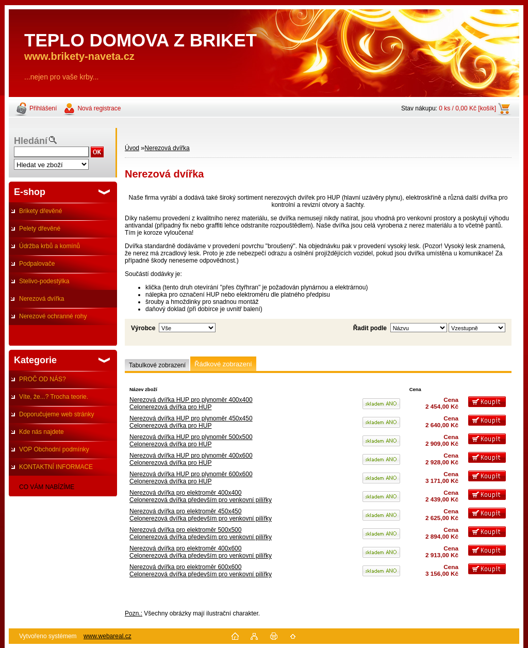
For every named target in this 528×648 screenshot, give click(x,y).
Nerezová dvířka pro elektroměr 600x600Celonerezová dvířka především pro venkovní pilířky (200, 570)
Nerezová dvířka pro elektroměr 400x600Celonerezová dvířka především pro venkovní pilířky (200, 552)
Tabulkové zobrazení (157, 365)
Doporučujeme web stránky (56, 414)
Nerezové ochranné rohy (53, 316)
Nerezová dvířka (41, 298)
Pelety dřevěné (39, 228)
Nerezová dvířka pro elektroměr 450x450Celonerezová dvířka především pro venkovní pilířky (200, 515)
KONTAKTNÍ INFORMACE (56, 467)
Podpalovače (37, 263)
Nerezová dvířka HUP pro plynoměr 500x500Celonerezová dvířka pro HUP (191, 440)
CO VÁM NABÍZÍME (46, 487)
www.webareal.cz (107, 636)
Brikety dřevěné (40, 211)
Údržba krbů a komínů (49, 246)
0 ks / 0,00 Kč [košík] (467, 108)
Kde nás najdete (41, 431)
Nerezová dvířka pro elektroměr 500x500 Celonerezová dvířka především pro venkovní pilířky (200, 533)
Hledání (30, 141)
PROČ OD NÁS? (42, 379)
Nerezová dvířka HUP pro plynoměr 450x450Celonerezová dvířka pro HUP (191, 422)
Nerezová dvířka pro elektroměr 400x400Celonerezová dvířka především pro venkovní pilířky (200, 496)
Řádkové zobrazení (223, 364)
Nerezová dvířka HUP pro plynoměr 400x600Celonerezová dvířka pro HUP (191, 459)
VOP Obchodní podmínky (54, 449)
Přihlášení (43, 108)
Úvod (132, 148)
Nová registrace (99, 108)
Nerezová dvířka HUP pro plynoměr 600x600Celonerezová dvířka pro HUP (191, 478)
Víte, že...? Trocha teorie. (53, 396)
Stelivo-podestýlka (44, 281)
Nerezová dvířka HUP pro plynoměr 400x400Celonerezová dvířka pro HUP (191, 403)
